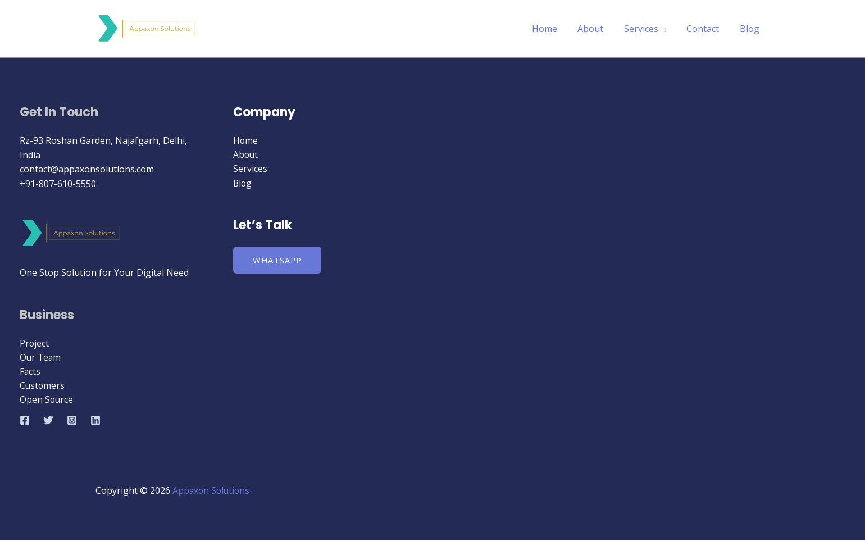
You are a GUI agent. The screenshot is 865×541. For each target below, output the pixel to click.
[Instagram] (72, 421)
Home (555, 28)
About (599, 28)
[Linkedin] (95, 421)
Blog (751, 28)
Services (647, 28)
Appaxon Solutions (212, 491)
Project (34, 343)
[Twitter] (48, 421)
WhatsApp (278, 260)
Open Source (47, 400)
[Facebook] (25, 421)
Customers (43, 386)
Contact (706, 28)
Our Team (41, 357)
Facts (30, 372)
